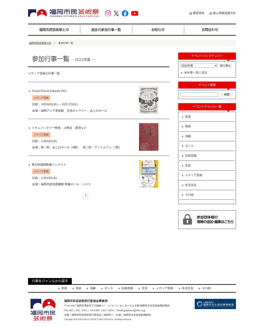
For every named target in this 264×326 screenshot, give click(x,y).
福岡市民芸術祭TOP (40, 43)
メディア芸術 (193, 175)
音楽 (188, 116)
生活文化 (191, 185)
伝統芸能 (191, 155)
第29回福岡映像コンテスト (49, 164)
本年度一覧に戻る (195, 72)
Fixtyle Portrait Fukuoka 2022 (49, 90)
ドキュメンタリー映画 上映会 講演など (59, 127)
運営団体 (198, 13)
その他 (189, 194)
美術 (188, 126)
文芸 (188, 165)
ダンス (189, 145)
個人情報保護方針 (224, 13)
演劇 (188, 136)
